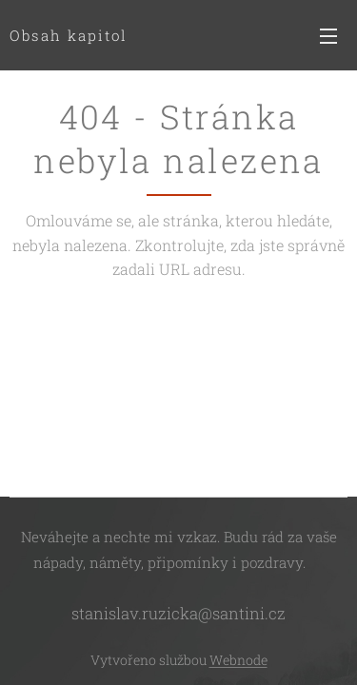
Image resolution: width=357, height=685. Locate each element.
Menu (328, 36)
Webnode (238, 660)
